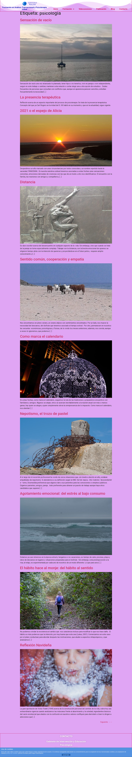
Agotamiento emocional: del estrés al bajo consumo (62, 495)
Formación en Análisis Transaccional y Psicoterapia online (24, 8)
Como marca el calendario (41, 338)
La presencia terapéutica (40, 99)
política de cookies (11, 753)
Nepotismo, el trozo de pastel (44, 415)
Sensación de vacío (36, 22)
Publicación (101, 8)
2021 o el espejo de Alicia (41, 112)
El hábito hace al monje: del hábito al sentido (56, 570)
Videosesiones (85, 8)
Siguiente (106, 724)
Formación (68, 9)
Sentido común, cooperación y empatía (52, 261)
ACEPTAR (66, 755)
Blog (113, 8)
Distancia (27, 184)
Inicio (55, 8)
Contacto (123, 8)
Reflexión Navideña (36, 647)
